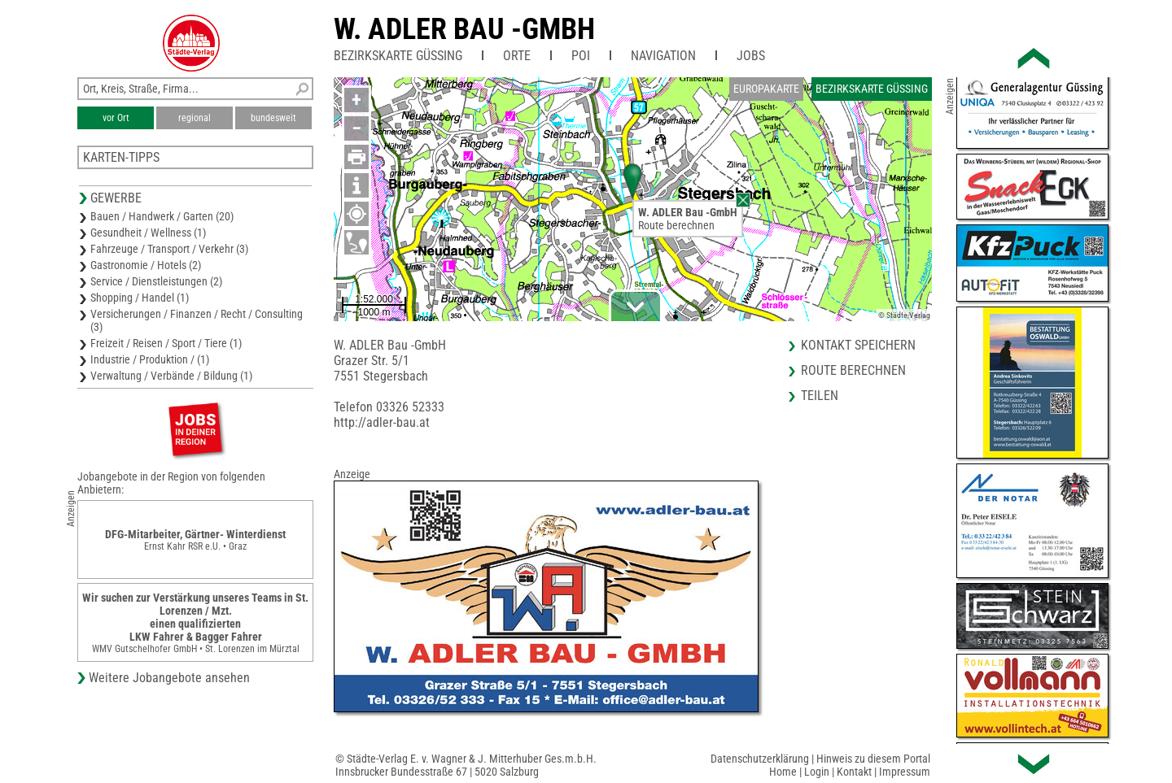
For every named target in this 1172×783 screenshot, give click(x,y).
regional (194, 118)
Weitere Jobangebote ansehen (169, 677)
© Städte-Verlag (904, 315)
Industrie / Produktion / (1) (149, 359)
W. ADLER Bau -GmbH (464, 29)
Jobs (751, 55)
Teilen (819, 395)
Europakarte (766, 88)
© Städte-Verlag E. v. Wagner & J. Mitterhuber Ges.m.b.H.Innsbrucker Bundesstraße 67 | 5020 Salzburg (466, 765)
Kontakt (854, 771)
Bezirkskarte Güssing (398, 55)
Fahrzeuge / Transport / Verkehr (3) (169, 248)
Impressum (904, 771)
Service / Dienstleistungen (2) (156, 281)
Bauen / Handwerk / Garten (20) (162, 216)
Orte (517, 55)
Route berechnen (676, 225)
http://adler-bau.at (382, 422)
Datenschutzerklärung (760, 758)
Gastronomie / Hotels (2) (145, 265)
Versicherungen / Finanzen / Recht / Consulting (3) (196, 320)
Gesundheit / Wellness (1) (148, 232)
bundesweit (273, 118)
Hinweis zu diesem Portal (873, 758)
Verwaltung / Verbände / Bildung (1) (171, 375)
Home (783, 771)
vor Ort (116, 118)
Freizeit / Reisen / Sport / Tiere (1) (166, 343)
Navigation (663, 55)
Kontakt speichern (858, 345)
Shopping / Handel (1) (139, 297)
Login (816, 771)
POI (580, 55)
